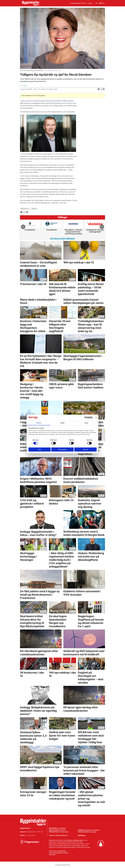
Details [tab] (62, 423)
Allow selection (62, 449)
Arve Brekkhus (62, 829)
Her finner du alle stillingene (62, 239)
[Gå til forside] (30, 3)
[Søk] (96, 3)
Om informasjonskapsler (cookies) (58, 853)
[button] (102, 227)
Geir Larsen (93, 832)
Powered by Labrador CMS (62, 865)
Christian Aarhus (64, 832)
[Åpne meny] (102, 3)
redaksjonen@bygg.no (61, 836)
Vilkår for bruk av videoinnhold (57, 851)
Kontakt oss (81, 836)
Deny (39, 449)
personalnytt (25, 208)
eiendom (34, 208)
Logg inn (90, 3)
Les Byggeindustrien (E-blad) (78, 3)
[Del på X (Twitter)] (101, 89)
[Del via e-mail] (103, 89)
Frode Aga (62, 830)
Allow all (85, 449)
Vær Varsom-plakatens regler (74, 841)
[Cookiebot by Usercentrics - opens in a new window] (86, 417)
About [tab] (86, 423)
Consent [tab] (38, 423)
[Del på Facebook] (98, 89)
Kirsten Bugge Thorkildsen (92, 831)
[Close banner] (96, 417)
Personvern (52, 855)
